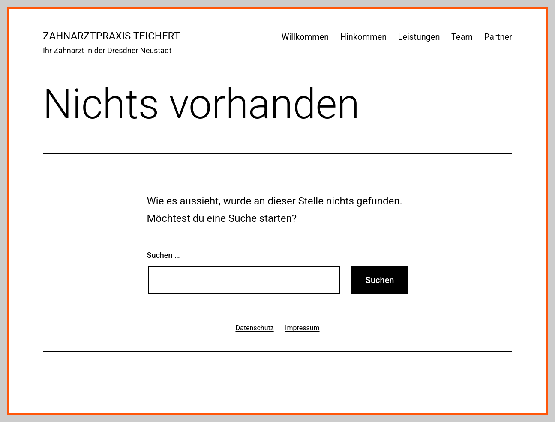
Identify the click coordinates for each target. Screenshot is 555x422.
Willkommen (305, 37)
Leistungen (419, 37)
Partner (498, 37)
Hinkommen (363, 37)
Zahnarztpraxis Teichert (111, 36)
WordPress (491, 373)
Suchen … (163, 255)
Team (462, 37)
